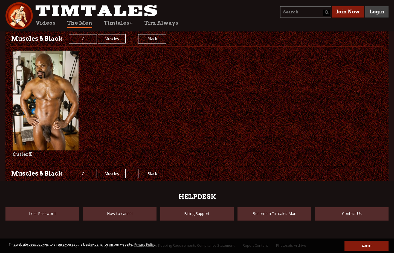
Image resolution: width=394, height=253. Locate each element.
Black (152, 38)
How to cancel (119, 213)
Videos (46, 23)
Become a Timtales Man (274, 213)
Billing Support (197, 213)
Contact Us (352, 213)
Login (376, 11)
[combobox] (305, 12)
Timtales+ (118, 23)
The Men (79, 23)
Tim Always (161, 23)
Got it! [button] (366, 246)
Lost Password (42, 213)
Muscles (112, 38)
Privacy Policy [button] (144, 244)
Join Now (348, 11)
